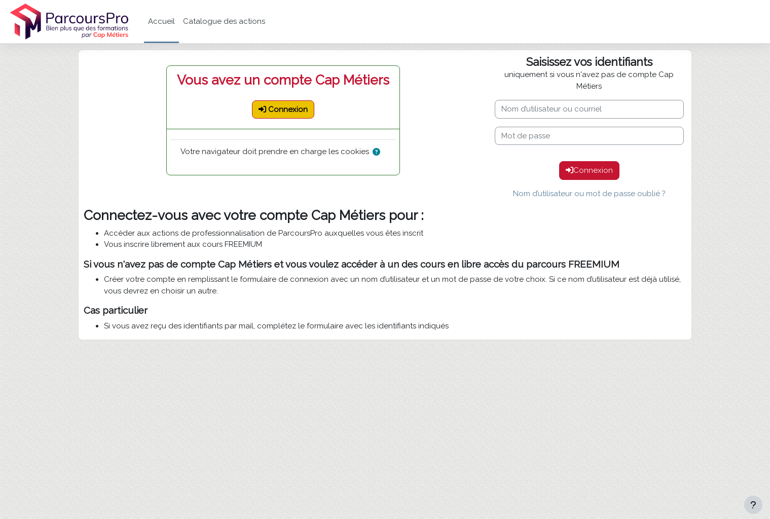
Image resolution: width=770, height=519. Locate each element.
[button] (378, 152)
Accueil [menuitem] (161, 21)
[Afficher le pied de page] (753, 505)
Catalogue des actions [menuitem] (224, 21)
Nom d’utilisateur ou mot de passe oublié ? (589, 193)
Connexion (589, 170)
